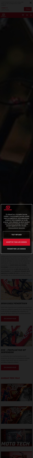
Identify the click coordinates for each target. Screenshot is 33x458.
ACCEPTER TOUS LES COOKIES (16, 242)
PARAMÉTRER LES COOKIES (16, 249)
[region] (16, 229)
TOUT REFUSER (16, 234)
